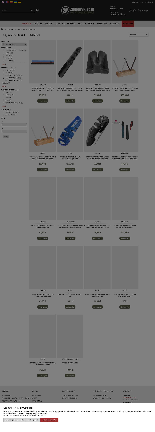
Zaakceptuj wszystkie (49, 420)
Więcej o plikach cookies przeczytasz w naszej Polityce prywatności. (24, 415)
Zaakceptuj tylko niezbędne (14, 420)
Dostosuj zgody (33, 420)
